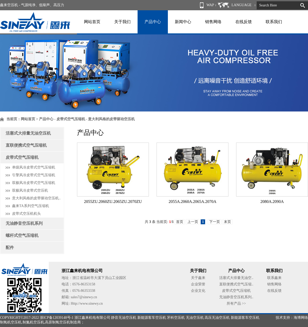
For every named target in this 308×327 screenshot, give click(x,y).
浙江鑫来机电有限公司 (92, 318)
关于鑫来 (198, 278)
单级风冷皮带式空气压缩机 (33, 167)
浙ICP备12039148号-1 (56, 318)
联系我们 (274, 22)
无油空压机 (195, 318)
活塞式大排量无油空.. (236, 278)
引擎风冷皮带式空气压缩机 (33, 175)
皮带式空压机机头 (26, 214)
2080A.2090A (272, 201)
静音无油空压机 (123, 318)
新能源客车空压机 (151, 318)
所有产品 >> (236, 303)
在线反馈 (243, 22)
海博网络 (301, 318)
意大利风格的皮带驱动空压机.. (36, 198)
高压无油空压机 (217, 318)
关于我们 (122, 22)
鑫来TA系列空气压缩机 (30, 206)
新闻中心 (183, 22)
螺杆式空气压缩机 (22, 235)
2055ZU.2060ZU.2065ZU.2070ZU (113, 201)
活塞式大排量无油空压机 (28, 133)
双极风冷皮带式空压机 (30, 190)
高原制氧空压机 (57, 322)
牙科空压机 (176, 318)
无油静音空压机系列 (24, 223)
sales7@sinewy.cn (84, 297)
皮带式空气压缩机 (22, 157)
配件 (10, 247)
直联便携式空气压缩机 (26, 145)
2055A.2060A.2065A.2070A (192, 201)
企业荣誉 (198, 284)
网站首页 (92, 22)
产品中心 (153, 22)
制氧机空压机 (11, 322)
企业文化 (198, 291)
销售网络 (213, 22)
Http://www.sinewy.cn (87, 303)
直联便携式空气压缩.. (236, 284)
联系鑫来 (274, 278)
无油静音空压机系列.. (236, 297)
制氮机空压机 (33, 322)
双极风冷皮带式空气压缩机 (33, 183)
